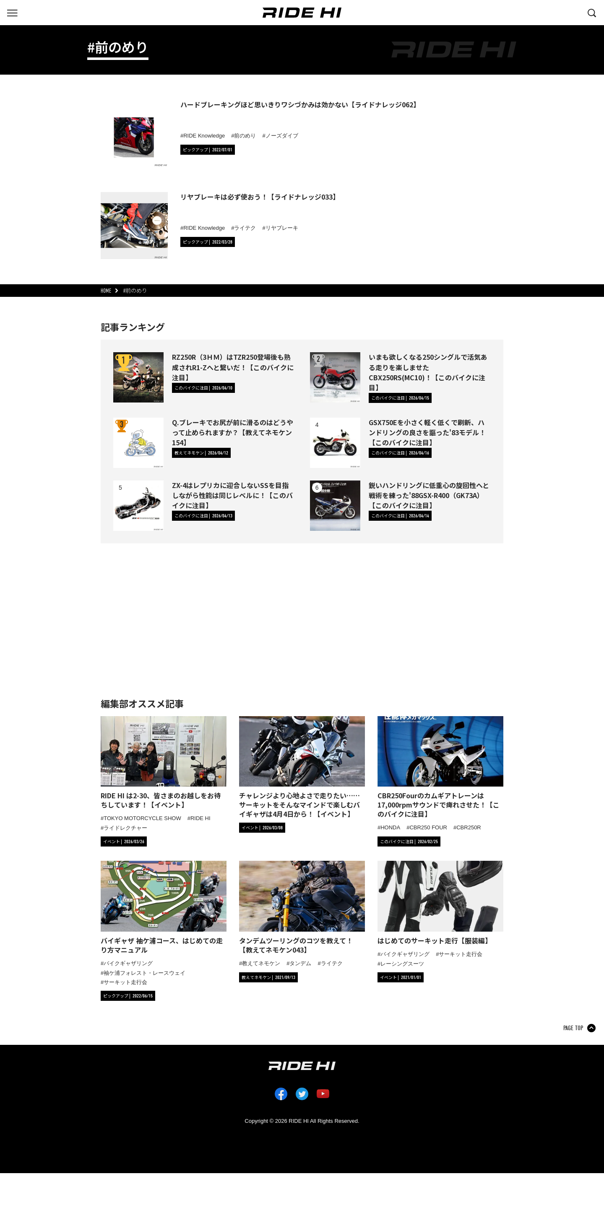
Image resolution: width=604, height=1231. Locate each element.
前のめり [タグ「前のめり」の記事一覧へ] (245, 135)
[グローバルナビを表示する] (12, 12)
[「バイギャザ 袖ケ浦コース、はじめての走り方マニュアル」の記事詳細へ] (163, 907)
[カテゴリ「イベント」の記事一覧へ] (124, 841)
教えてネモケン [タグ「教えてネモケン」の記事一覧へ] (261, 963)
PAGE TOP (573, 1028)
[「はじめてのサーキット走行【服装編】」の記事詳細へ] (440, 903)
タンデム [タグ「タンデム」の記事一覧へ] (300, 963)
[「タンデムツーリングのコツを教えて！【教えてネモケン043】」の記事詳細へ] (302, 907)
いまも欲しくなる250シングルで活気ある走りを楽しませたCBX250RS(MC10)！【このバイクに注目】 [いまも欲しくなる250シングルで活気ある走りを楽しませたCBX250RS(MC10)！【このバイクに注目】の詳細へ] (428, 372)
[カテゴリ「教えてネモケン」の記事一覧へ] (201, 453)
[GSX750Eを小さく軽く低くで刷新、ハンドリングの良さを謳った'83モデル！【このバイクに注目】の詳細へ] (335, 443)
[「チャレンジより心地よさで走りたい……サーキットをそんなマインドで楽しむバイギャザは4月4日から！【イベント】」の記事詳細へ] (302, 767)
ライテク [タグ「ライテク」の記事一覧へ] (245, 228)
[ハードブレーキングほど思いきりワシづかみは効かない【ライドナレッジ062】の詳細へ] (134, 133)
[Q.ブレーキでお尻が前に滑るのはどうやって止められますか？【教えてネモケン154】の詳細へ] (138, 443)
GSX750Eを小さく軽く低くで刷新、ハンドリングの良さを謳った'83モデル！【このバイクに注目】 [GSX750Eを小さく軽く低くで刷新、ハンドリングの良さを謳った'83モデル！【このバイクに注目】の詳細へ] (427, 432)
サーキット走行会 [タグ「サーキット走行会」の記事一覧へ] (125, 982)
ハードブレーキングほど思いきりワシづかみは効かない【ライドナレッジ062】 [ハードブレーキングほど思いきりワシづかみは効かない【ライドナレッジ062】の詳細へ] (300, 104)
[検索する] (592, 12)
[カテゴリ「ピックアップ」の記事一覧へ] (207, 150)
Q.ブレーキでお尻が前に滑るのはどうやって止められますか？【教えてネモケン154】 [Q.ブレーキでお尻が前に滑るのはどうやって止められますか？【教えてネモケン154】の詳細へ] (232, 432)
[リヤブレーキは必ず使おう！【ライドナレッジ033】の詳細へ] (134, 225)
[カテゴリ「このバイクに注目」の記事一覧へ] (203, 388)
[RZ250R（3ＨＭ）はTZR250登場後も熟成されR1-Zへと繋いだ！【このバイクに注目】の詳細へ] (138, 377)
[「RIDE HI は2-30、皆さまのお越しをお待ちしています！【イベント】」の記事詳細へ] (163, 763)
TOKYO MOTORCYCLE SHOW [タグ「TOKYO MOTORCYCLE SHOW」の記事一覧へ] (142, 818)
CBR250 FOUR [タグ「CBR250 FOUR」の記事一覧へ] (428, 827)
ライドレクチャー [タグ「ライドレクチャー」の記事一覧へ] (125, 828)
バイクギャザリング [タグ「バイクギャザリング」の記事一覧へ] (128, 963)
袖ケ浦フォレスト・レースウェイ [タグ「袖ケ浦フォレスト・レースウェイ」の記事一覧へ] (144, 973)
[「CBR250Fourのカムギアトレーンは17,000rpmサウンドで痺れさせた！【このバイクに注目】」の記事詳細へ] (440, 767)
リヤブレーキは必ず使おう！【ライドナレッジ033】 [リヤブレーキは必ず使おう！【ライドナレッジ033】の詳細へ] (259, 197)
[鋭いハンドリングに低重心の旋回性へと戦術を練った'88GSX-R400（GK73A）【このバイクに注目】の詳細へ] (335, 505)
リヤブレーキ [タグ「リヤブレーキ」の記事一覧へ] (282, 228)
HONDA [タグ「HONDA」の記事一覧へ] (390, 827)
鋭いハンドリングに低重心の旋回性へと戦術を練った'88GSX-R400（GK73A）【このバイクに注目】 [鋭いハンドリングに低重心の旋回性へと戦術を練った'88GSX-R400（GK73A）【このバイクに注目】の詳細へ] (429, 495)
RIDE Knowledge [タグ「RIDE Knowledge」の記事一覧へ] (204, 135)
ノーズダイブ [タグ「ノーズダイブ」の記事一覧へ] (282, 135)
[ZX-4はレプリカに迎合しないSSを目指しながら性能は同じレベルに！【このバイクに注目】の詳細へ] (138, 505)
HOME (106, 291)
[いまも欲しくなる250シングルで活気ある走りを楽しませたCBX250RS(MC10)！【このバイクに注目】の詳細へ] (335, 377)
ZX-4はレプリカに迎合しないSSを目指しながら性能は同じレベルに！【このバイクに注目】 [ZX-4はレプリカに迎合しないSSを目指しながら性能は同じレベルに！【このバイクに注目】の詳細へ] (232, 495)
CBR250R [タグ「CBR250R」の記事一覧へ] (468, 827)
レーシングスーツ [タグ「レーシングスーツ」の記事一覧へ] (402, 964)
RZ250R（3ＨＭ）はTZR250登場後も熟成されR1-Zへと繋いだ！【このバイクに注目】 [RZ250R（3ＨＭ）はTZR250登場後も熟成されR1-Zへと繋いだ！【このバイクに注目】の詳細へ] (233, 367)
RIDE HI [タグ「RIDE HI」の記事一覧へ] (200, 818)
